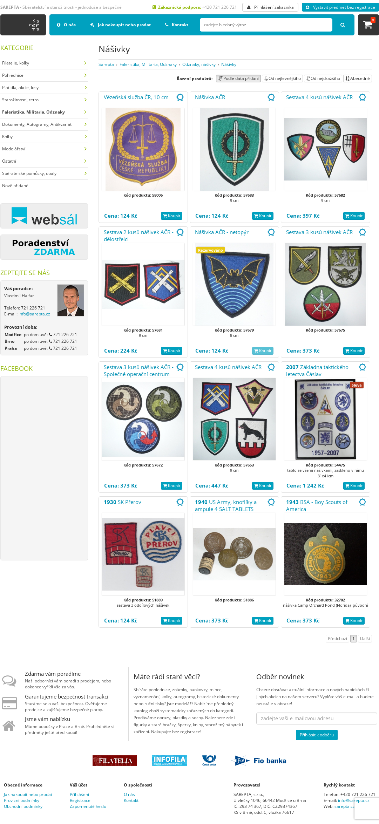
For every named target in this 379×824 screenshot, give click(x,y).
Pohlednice (12, 75)
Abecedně (357, 78)
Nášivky (228, 64)
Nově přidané (15, 186)
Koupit (171, 216)
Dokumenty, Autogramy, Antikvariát (37, 124)
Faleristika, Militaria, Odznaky (148, 64)
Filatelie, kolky (15, 63)
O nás (66, 25)
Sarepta (106, 64)
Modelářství (13, 149)
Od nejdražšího (323, 78)
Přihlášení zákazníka (270, 7)
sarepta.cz (344, 806)
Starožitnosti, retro (20, 100)
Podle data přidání (238, 78)
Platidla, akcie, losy (20, 87)
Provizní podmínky (21, 800)
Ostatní (9, 161)
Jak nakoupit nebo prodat (120, 25)
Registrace (80, 800)
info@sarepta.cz (34, 314)
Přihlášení (79, 794)
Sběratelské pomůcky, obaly (29, 173)
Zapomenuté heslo (88, 806)
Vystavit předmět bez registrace (340, 7)
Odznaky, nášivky (199, 64)
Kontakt (176, 25)
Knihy (7, 136)
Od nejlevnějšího (282, 78)
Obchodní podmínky (23, 806)
